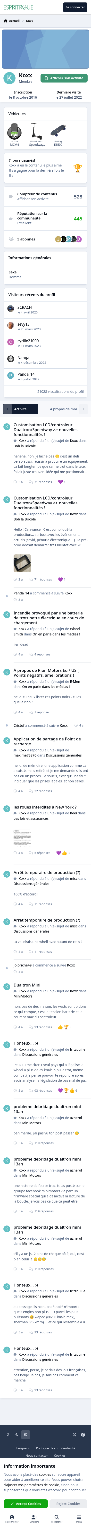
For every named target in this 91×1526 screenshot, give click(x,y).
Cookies (60, 1455)
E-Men (75, 681)
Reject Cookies (69, 1503)
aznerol (76, 1117)
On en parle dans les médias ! (56, 634)
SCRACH (24, 307)
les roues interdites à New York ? (45, 807)
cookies (45, 1474)
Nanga (23, 357)
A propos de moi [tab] (63, 409)
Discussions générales (64, 755)
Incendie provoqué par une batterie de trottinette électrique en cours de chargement (49, 617)
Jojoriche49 (23, 965)
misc (73, 878)
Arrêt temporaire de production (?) (47, 872)
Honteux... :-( (26, 1043)
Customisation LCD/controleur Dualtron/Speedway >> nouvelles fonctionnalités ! (45, 429)
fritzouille (77, 1049)
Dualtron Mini (27, 984)
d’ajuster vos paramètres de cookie (31, 1485)
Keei (73, 813)
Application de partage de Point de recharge (47, 741)
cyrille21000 (28, 340)
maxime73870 (25, 755)
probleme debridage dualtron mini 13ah (47, 1109)
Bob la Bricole (25, 446)
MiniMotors (23, 996)
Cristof (19, 725)
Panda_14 (25, 374)
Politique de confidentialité (55, 1448)
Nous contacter (36, 1455)
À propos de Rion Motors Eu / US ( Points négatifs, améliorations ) (46, 672)
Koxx (22, 440)
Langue (23, 1448)
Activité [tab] (20, 409)
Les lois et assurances (31, 818)
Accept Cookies (25, 1503)
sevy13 (23, 324)
